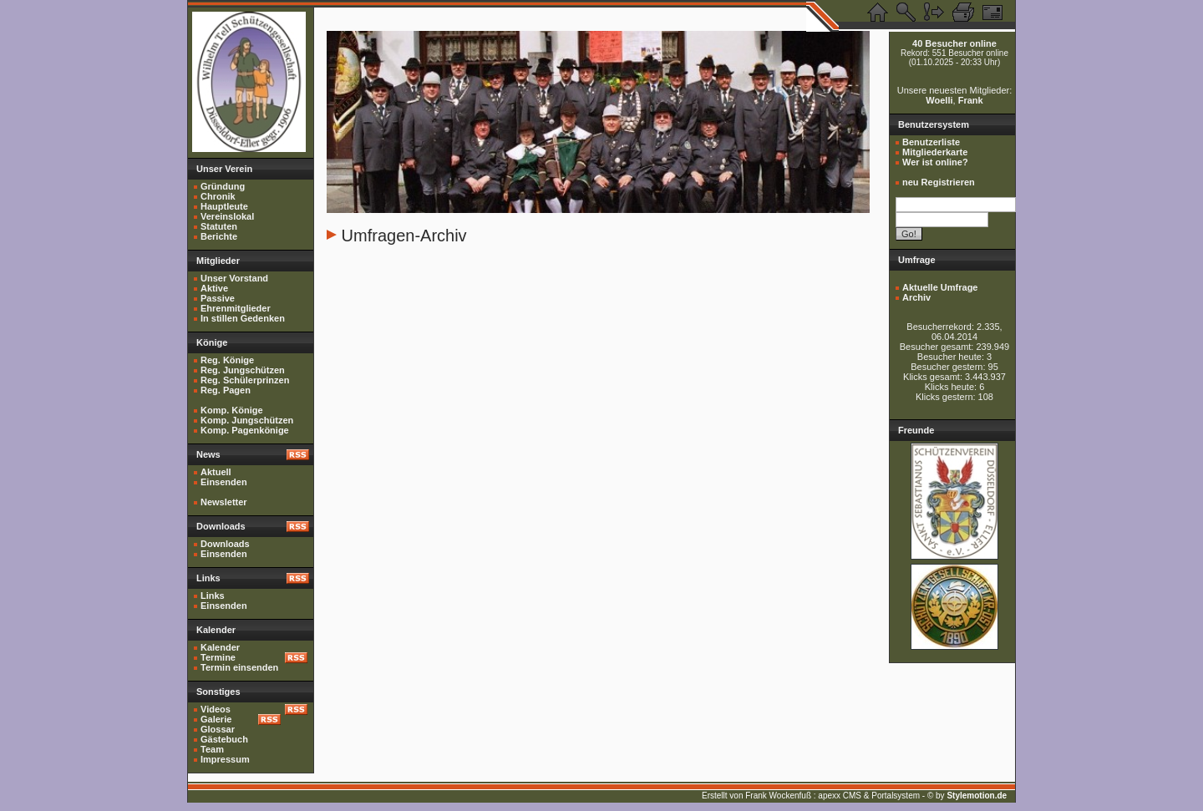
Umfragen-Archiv (404, 235)
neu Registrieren (938, 182)
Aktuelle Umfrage (939, 287)
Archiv (916, 297)
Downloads (225, 544)
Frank (970, 100)
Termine (218, 657)
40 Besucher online (954, 43)
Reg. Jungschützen (242, 370)
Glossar (217, 729)
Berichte (218, 236)
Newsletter (223, 502)
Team (212, 749)
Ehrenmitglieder (235, 308)
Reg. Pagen (225, 390)
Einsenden (223, 482)
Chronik (218, 196)
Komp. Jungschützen (246, 420)
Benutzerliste (931, 142)
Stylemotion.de (977, 795)
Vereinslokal (227, 216)
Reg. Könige (227, 360)
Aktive (214, 288)
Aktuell (215, 472)
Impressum (225, 759)
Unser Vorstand (234, 278)
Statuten (218, 226)
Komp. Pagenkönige (244, 430)
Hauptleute (224, 206)
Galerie (215, 719)
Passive (217, 298)
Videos (215, 709)
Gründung (222, 186)
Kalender (220, 647)
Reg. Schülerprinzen (244, 380)
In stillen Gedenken (242, 318)
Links (212, 596)
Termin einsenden (239, 667)
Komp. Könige (231, 410)
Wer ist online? (935, 162)
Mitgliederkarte (934, 152)
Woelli (939, 100)
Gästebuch (224, 739)
